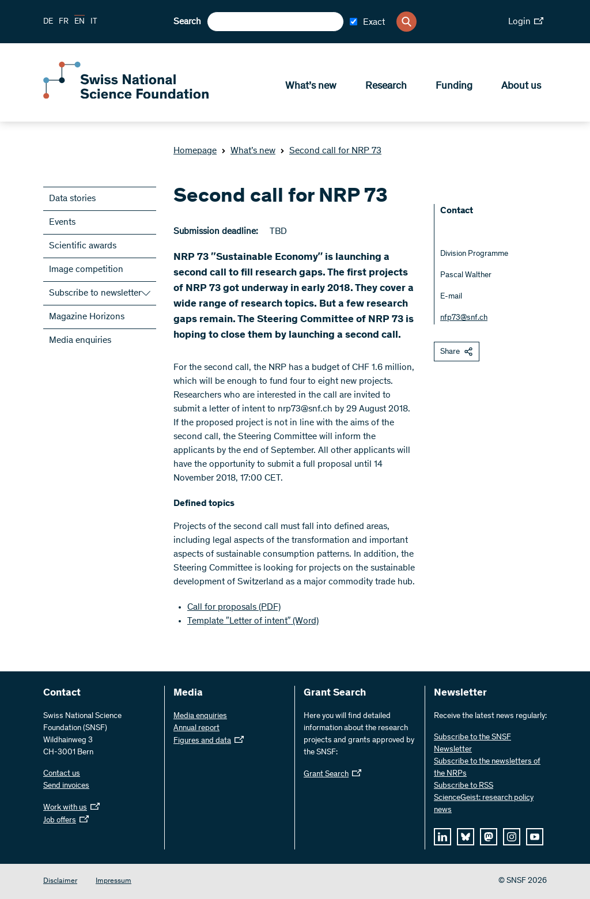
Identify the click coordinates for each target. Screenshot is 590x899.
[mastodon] (488, 836)
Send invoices (66, 786)
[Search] (406, 22)
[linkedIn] (442, 836)
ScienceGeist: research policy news (484, 804)
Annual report (196, 728)
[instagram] (511, 836)
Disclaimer (60, 881)
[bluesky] (465, 836)
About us (521, 87)
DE (48, 22)
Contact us (61, 774)
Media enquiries (80, 340)
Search (187, 22)
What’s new (310, 87)
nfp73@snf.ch (463, 318)
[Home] (126, 96)
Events (62, 222)
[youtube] (534, 836)
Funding (454, 87)
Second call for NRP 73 (330, 151)
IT (93, 22)
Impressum (113, 881)
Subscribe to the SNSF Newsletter (472, 744)
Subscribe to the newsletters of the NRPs (487, 768)
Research (386, 87)
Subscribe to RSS (463, 786)
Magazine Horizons (86, 317)
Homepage (195, 151)
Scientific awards (82, 246)
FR (64, 22)
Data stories (72, 198)
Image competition (86, 269)
